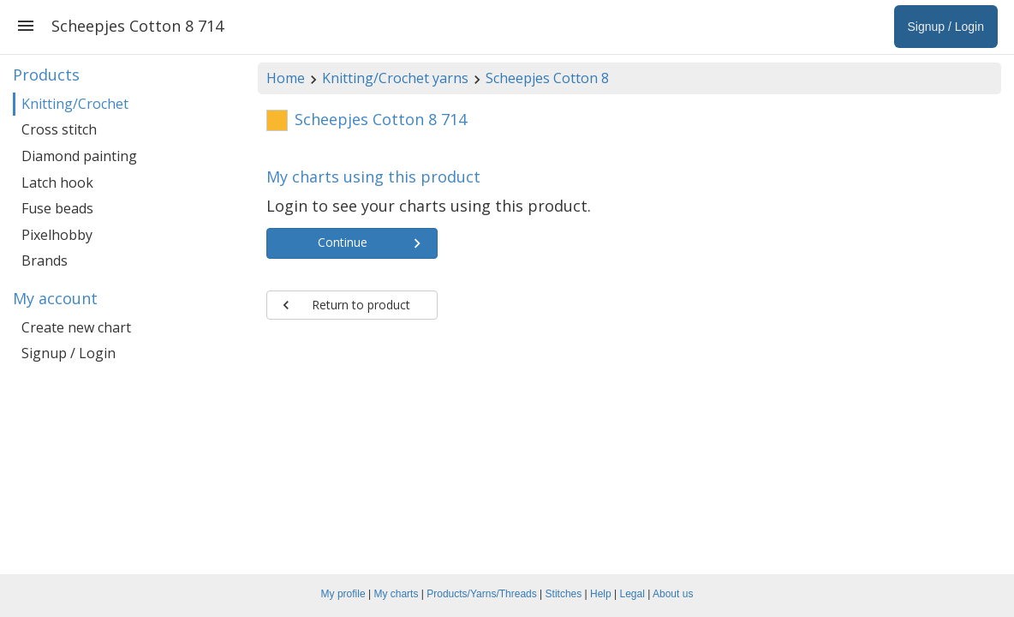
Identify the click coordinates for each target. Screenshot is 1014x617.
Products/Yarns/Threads (481, 594)
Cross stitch (59, 129)
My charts (395, 594)
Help (600, 594)
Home (285, 78)
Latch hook (57, 182)
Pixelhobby (56, 234)
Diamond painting (79, 156)
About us (673, 594)
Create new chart (76, 327)
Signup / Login (68, 353)
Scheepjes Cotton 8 (547, 78)
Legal (632, 594)
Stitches (564, 594)
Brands (44, 260)
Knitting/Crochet (74, 103)
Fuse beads (57, 208)
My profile (343, 594)
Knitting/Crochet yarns (395, 78)
